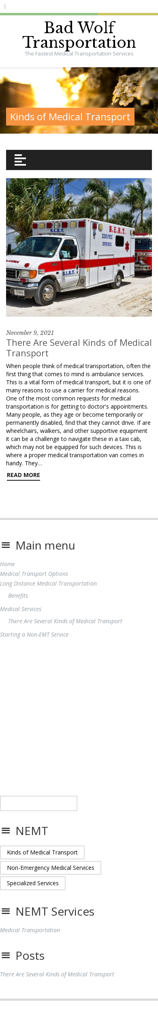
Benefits (18, 595)
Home (7, 564)
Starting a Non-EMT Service (34, 634)
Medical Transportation (30, 930)
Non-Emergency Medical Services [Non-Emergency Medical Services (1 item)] (50, 867)
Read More (23, 475)
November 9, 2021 (30, 333)
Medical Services (20, 609)
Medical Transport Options (34, 573)
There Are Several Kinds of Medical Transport (79, 347)
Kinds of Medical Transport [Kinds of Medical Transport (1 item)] (42, 852)
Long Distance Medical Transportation (48, 583)
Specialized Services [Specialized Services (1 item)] (33, 883)
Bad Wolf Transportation (79, 35)
